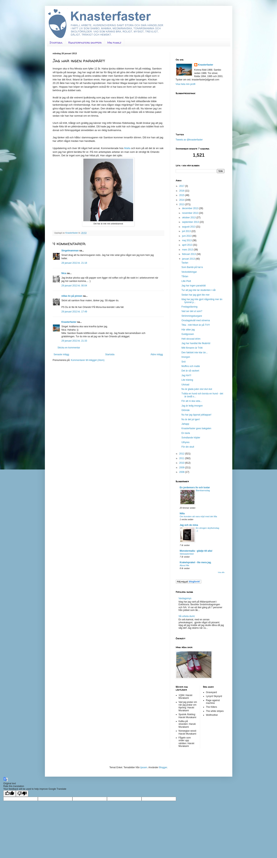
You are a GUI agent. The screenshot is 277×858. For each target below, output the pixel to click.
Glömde (185, 410)
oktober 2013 (189, 217)
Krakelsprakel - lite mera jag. (196, 562)
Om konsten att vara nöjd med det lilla (198, 516)
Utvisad (185, 384)
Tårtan (184, 276)
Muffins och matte (190, 366)
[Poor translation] (22, 793)
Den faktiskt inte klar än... (194, 352)
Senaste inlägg (61, 354)
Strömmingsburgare (191, 316)
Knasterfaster (69, 322)
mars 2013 (188, 249)
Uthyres (185, 442)
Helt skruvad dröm (190, 338)
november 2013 (190, 213)
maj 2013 (187, 240)
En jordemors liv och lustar (195, 487)
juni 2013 (187, 236)
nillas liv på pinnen (71, 296)
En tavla (185, 433)
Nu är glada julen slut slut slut (196, 389)
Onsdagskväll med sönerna (195, 320)
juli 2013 (186, 231)
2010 (182, 462)
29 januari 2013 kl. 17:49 (74, 311)
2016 (182, 190)
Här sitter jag (188, 329)
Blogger (163, 767)
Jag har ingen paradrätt (193, 285)
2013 (182, 204)
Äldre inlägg (157, 354)
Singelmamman (70, 250)
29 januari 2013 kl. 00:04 (74, 285)
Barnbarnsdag (203, 490)
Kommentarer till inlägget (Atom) (87, 360)
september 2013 (191, 222)
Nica (63, 273)
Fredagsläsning (189, 306)
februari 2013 (189, 254)
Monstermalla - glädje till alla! (196, 551)
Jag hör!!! (186, 375)
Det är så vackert (190, 370)
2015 (182, 195)
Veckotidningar (189, 272)
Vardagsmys (185, 598)
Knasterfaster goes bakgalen (196, 428)
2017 (182, 186)
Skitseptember (187, 554)
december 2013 (190, 208)
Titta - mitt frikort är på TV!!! (195, 325)
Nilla (182, 513)
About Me (184, 565)
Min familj (114, 42)
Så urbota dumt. (187, 616)
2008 (182, 472)
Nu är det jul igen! (190, 419)
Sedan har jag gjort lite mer (195, 294)
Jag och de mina (189, 525)
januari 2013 (188, 258)
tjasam (143, 767)
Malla (127, 148)
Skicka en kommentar (69, 347)
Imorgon (185, 357)
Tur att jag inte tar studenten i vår (198, 290)
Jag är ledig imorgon (192, 405)
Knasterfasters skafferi (85, 42)
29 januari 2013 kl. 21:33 (74, 340)
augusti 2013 (189, 226)
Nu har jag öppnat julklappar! (196, 414)
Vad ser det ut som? (191, 311)
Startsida (56, 42)
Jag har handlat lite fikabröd (195, 343)
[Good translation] (9, 793)
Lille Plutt (186, 281)
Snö (183, 361)
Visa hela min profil (185, 84)
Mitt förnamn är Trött (191, 347)
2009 (182, 467)
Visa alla (221, 572)
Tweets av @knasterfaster (189, 139)
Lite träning (187, 380)
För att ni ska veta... (191, 401)
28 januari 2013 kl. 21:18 (74, 263)
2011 (182, 458)
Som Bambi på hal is (192, 267)
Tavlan (184, 262)
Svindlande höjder (190, 437)
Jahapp (185, 424)
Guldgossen (187, 334)
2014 (182, 200)
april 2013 (187, 245)
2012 (182, 453)
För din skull (187, 446)
